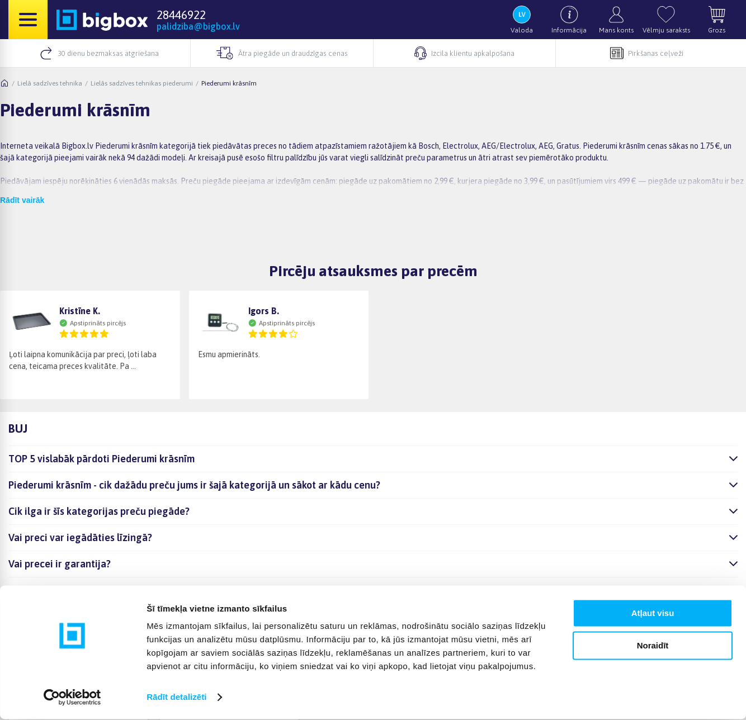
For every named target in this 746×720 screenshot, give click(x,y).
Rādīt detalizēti (176, 698)
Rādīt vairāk (22, 200)
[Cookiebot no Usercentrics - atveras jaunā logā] (72, 698)
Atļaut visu (652, 614)
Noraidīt (653, 646)
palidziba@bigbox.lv (198, 26)
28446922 (181, 14)
